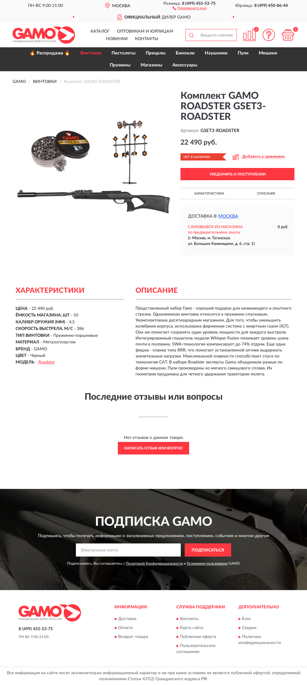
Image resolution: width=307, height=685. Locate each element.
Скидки (249, 628)
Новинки (117, 39)
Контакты (146, 39)
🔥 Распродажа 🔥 (50, 53)
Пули (243, 53)
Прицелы (155, 53)
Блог (246, 619)
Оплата (125, 628)
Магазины (151, 65)
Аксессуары (184, 65)
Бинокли (185, 53)
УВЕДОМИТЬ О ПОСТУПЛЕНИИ (238, 174)
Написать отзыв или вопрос (153, 448)
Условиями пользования (207, 563)
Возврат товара (133, 637)
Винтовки (90, 53)
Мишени (268, 53)
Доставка (127, 619)
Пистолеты (124, 53)
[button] (190, 8)
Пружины (120, 65)
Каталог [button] (100, 31)
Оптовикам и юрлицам (145, 31)
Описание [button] (266, 193)
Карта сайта (191, 628)
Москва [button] (228, 216)
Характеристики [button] (209, 193)
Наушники (216, 53)
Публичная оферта (198, 637)
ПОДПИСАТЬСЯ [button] (208, 550)
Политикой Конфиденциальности (154, 563)
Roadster (46, 362)
